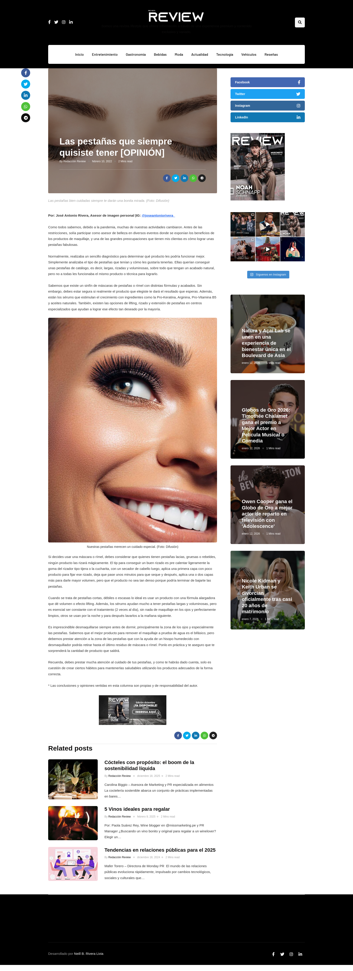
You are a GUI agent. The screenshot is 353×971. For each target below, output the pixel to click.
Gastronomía (136, 54)
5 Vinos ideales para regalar (137, 813)
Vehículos (248, 54)
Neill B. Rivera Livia (88, 953)
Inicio (79, 54)
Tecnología (224, 54)
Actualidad (199, 54)
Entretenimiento (105, 54)
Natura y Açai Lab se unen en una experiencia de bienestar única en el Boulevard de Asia (266, 347)
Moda (179, 54)
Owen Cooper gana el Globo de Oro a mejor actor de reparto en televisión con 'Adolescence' (267, 518)
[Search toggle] (300, 22)
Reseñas (271, 54)
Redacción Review (74, 161)
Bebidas (160, 54)
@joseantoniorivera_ (158, 215)
